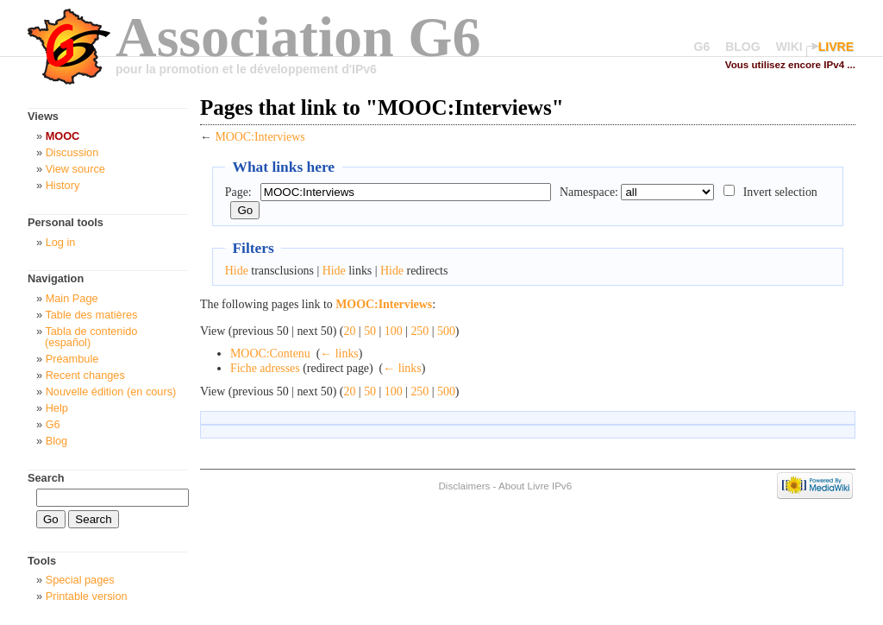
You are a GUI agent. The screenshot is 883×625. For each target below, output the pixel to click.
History (63, 185)
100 (394, 331)
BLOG (742, 47)
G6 (702, 47)
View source (75, 168)
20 (349, 331)
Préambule (72, 358)
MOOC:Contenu (270, 353)
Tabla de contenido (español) (91, 337)
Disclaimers (464, 485)
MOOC (63, 135)
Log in (61, 242)
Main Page (72, 298)
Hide (236, 270)
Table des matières (91, 314)
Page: (238, 192)
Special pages (80, 579)
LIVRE (836, 47)
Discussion (72, 152)
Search (46, 477)
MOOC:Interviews (259, 136)
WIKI (789, 47)
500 (446, 331)
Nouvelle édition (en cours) (111, 391)
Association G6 (298, 36)
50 (370, 331)
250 (419, 331)
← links (339, 353)
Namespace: (589, 192)
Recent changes (85, 375)
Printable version (87, 596)
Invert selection (780, 192)
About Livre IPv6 (535, 485)
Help (57, 407)
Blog (57, 440)
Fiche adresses (265, 368)
